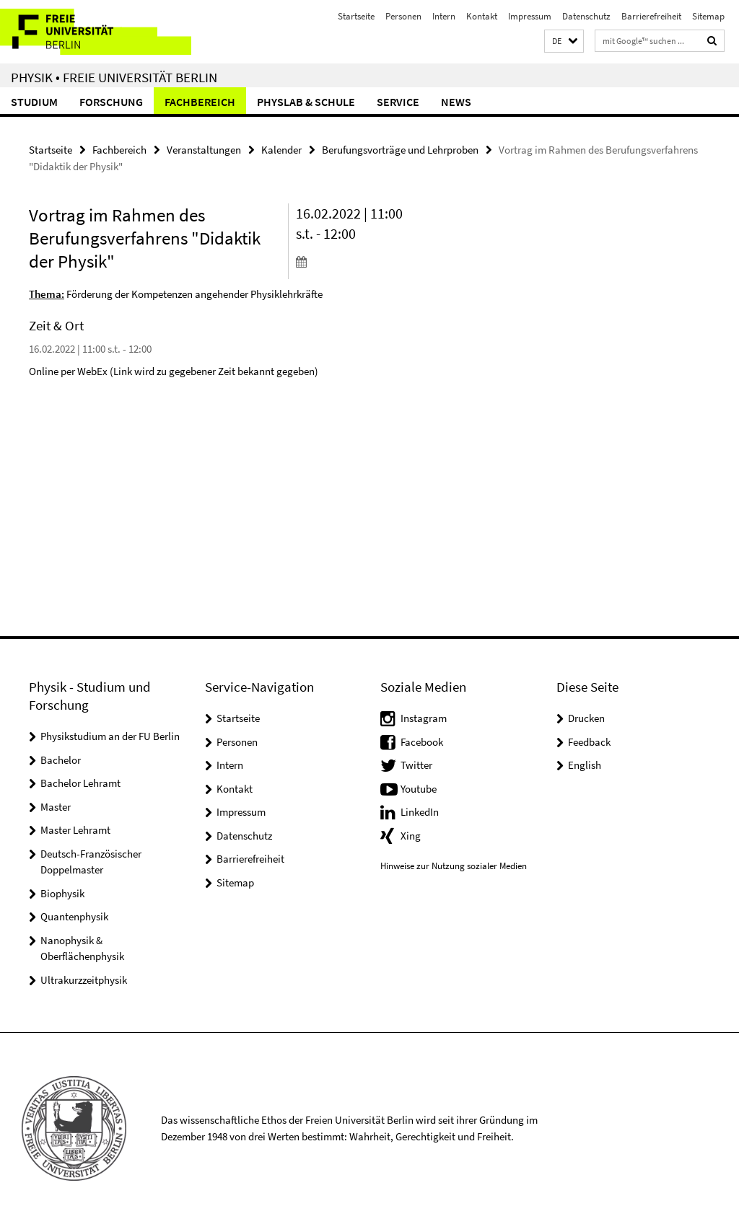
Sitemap (708, 16)
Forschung (111, 101)
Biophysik (62, 893)
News (456, 101)
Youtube (419, 789)
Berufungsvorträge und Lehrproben (400, 150)
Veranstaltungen (204, 150)
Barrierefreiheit (651, 16)
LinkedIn (420, 812)
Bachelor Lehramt (80, 783)
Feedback (589, 742)
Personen (403, 16)
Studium (34, 101)
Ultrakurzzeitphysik (83, 980)
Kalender (281, 150)
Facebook (422, 742)
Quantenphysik (74, 916)
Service (398, 101)
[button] (564, 41)
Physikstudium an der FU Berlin (110, 736)
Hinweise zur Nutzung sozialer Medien (453, 866)
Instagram (424, 718)
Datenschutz (586, 16)
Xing (411, 835)
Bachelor (60, 760)
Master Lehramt (75, 830)
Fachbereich (200, 101)
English (584, 765)
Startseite (356, 16)
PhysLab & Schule (306, 101)
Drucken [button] (586, 718)
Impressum (529, 16)
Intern (443, 16)
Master (55, 807)
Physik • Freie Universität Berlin (114, 77)
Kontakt (481, 16)
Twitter (416, 765)
